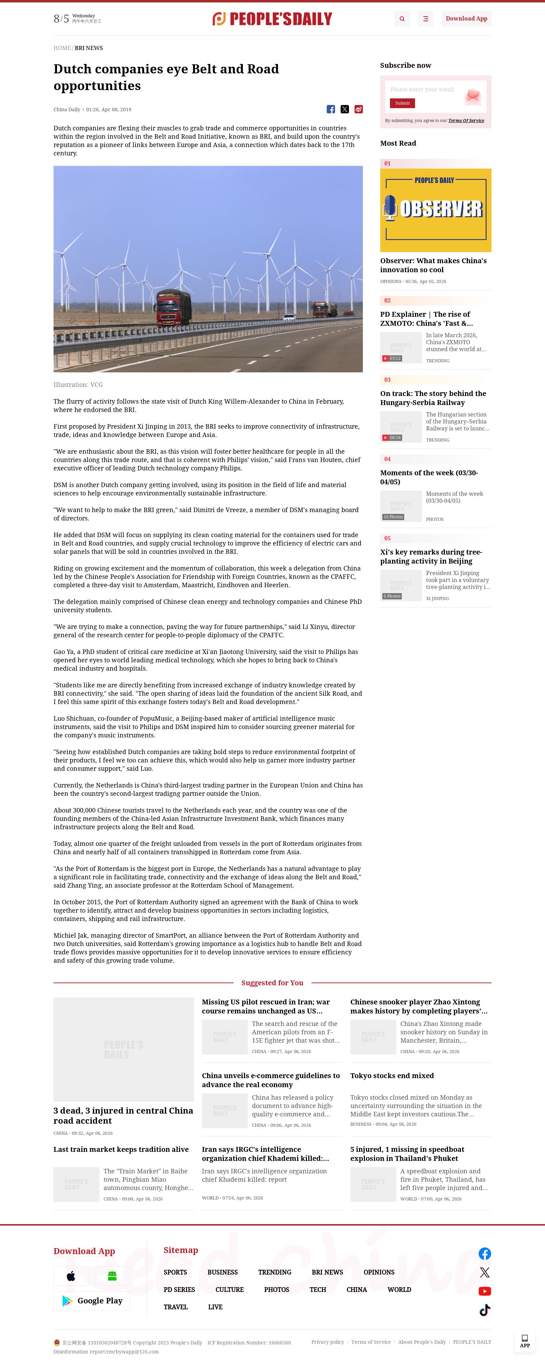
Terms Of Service (466, 120)
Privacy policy (327, 1342)
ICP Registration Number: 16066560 (249, 1342)
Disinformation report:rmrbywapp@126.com (106, 1352)
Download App (466, 18)
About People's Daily (422, 1342)
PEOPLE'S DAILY (472, 1342)
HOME (62, 48)
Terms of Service (371, 1342)
